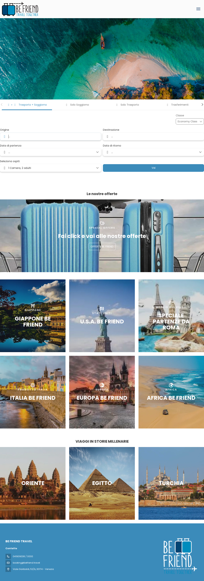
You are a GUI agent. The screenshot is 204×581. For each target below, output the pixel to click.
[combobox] (50, 136)
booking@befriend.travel (26, 562)
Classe (180, 115)
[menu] (198, 9)
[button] (2, 104)
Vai (153, 168)
